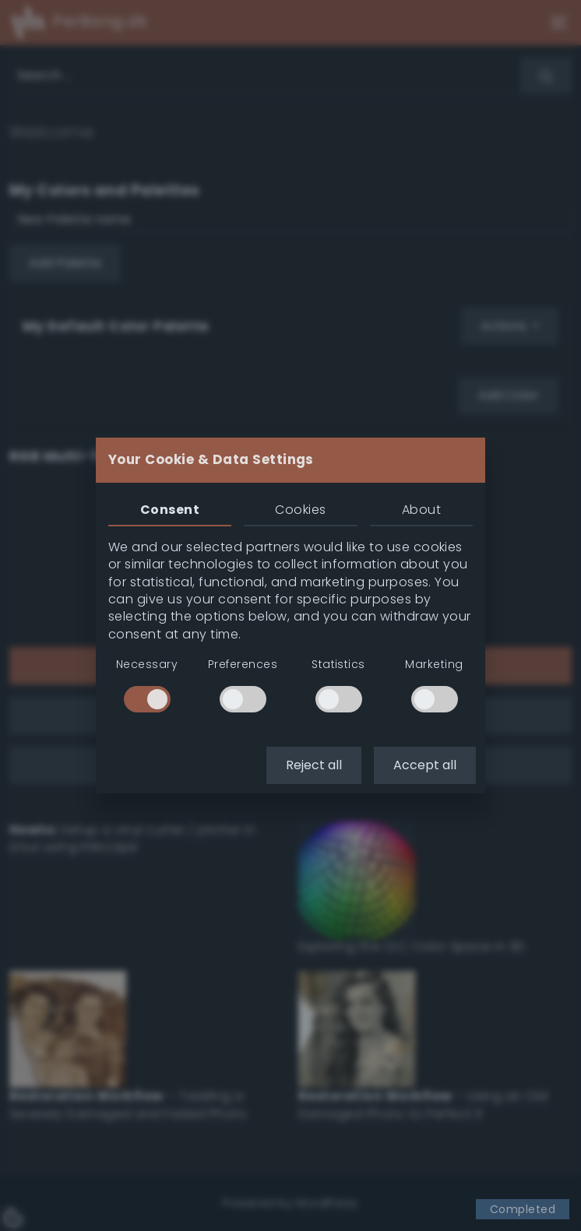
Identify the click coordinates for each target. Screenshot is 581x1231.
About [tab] (421, 510)
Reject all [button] (314, 765)
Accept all (424, 765)
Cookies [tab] (300, 510)
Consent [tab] (169, 510)
